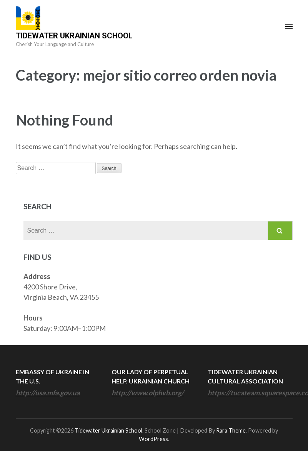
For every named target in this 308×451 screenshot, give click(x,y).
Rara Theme (231, 430)
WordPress (153, 439)
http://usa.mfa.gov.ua (48, 392)
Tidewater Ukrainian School (74, 35)
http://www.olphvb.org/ (148, 392)
